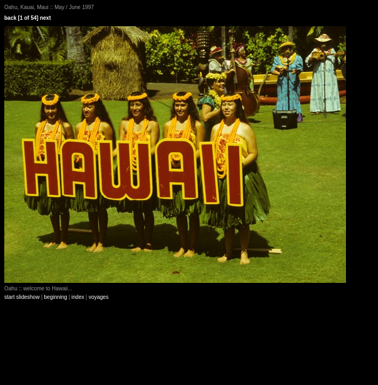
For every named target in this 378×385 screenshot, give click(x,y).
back (10, 18)
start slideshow (22, 297)
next (45, 18)
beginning (55, 297)
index (78, 297)
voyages (98, 297)
